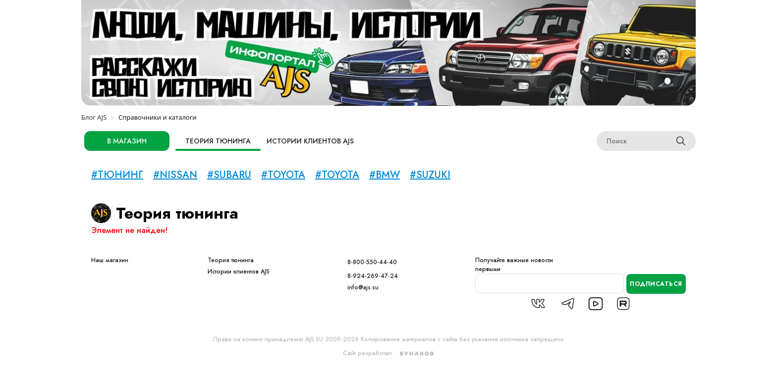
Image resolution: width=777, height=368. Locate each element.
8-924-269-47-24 (372, 276)
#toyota (283, 175)
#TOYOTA (337, 175)
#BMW (384, 175)
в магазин (127, 141)
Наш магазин (109, 260)
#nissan (175, 175)
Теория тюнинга (218, 141)
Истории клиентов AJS (310, 141)
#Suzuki (430, 175)
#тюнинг (117, 175)
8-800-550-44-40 (372, 262)
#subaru (229, 175)
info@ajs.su (363, 287)
